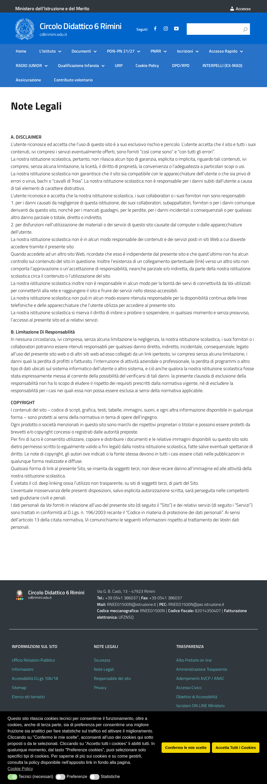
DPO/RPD (180, 65)
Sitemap (19, 687)
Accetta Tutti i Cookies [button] (236, 748)
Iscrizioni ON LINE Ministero (200, 705)
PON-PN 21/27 (121, 51)
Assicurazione (28, 80)
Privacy (100, 687)
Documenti (81, 51)
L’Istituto (47, 51)
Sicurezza (102, 660)
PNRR (156, 51)
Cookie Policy (147, 65)
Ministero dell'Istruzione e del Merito (52, 8)
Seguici (141, 29)
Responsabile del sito (112, 678)
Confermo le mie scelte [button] (186, 748)
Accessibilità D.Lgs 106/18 (35, 678)
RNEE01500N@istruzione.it (131, 604)
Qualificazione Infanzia (78, 65)
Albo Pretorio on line (194, 660)
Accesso (239, 8)
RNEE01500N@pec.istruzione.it (196, 604)
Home (21, 51)
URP (118, 65)
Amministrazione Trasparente (201, 669)
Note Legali (104, 669)
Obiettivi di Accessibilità (196, 696)
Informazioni (22, 669)
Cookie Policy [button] (20, 768)
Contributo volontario (73, 80)
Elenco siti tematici (28, 696)
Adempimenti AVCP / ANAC (200, 678)
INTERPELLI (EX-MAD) (222, 65)
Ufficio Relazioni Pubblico (33, 660)
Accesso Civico (188, 687)
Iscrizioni (185, 51)
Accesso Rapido (223, 51)
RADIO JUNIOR (29, 65)
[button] (12, 777)
